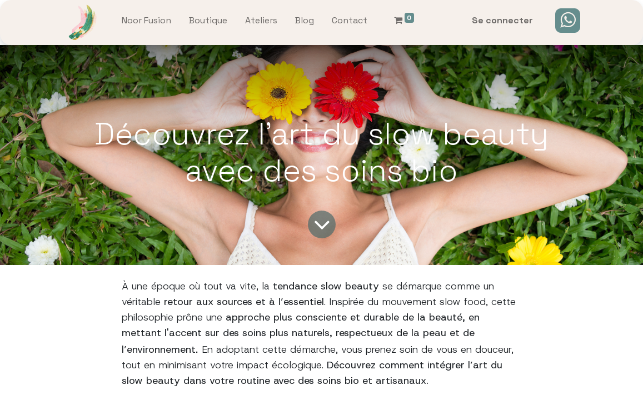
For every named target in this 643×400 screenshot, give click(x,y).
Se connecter (502, 20)
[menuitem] (146, 23)
